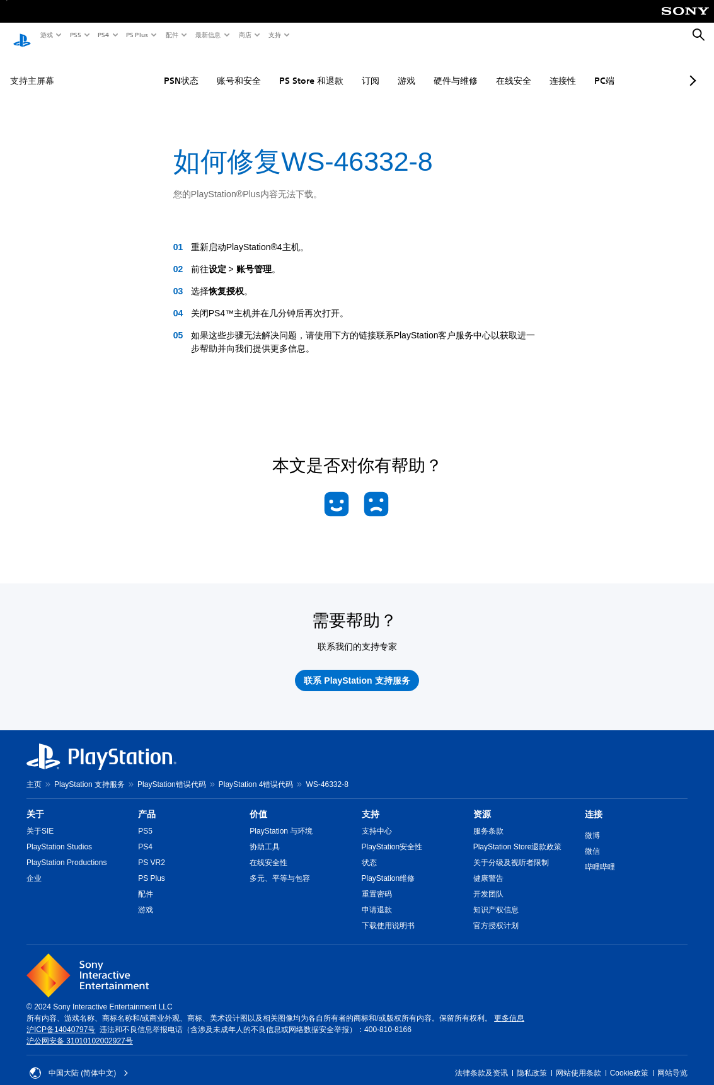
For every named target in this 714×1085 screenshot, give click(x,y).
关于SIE (40, 819)
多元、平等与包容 (280, 866)
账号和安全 (205, 68)
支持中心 (377, 819)
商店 (244, 34)
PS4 (102, 34)
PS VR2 (151, 850)
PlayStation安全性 (392, 834)
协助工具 (265, 834)
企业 (34, 866)
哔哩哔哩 (600, 855)
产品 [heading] (147, 802)
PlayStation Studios (59, 834)
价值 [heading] (258, 802)
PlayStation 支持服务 (89, 772)
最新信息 (207, 34)
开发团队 (488, 882)
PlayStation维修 (388, 866)
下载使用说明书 (388, 913)
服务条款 (488, 819)
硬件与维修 (422, 68)
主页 (34, 772)
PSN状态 (147, 68)
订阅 (337, 68)
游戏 (46, 34)
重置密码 (377, 882)
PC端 (571, 68)
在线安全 (480, 68)
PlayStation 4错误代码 (256, 772)
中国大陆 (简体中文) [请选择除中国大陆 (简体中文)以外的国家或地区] (79, 1061)
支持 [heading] (370, 802)
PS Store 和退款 (278, 68)
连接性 (529, 68)
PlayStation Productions (66, 850)
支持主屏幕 (32, 68)
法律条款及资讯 (481, 1061)
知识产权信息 (496, 897)
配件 (171, 34)
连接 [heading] (593, 802)
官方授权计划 (496, 913)
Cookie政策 (629, 1061)
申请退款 (377, 897)
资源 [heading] (482, 802)
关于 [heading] (35, 802)
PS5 (74, 34)
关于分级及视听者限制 (511, 850)
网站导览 (672, 1061)
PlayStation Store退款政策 (517, 834)
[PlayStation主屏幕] (22, 35)
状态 (369, 850)
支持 (274, 34)
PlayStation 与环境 (281, 819)
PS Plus (136, 34)
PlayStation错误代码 (171, 772)
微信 (592, 839)
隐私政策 (532, 1061)
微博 (592, 823)
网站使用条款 (578, 1061)
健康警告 (488, 866)
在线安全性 (268, 850)
